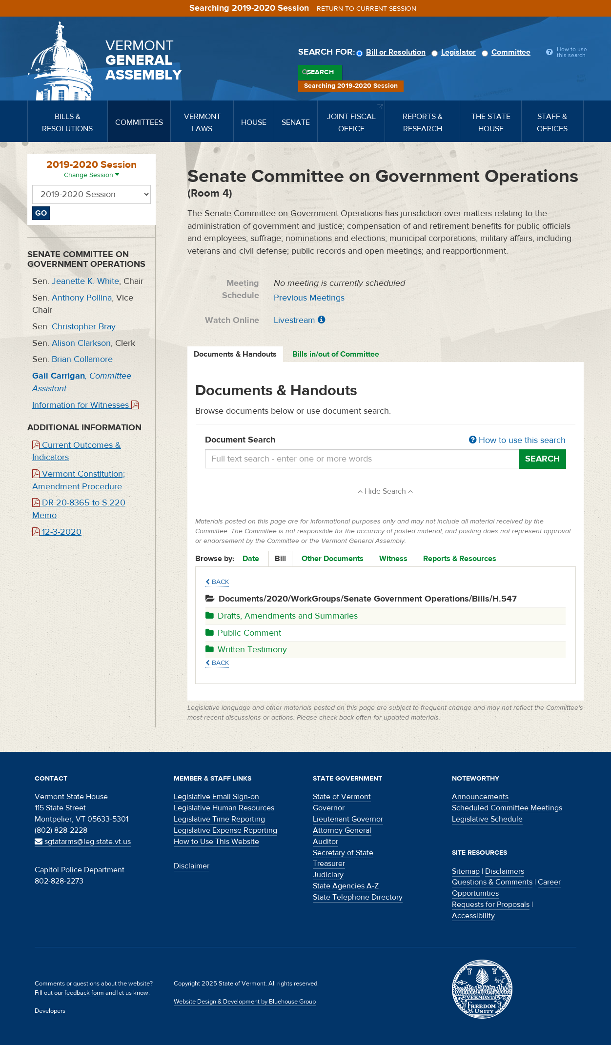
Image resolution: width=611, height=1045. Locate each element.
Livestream (294, 320)
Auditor (325, 841)
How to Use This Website (216, 841)
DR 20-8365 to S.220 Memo (78, 509)
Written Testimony (246, 649)
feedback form (84, 993)
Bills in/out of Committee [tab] (335, 354)
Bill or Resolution (392, 52)
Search (320, 72)
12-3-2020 (56, 532)
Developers (50, 1011)
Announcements (480, 797)
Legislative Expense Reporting (225, 830)
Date (251, 558)
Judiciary (328, 875)
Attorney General (342, 830)
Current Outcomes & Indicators (76, 451)
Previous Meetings (309, 297)
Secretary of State (343, 853)
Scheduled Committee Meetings (507, 808)
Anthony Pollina (82, 297)
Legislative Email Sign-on (216, 797)
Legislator (455, 52)
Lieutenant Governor (348, 819)
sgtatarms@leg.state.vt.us (83, 841)
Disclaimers (504, 871)
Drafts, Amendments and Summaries (281, 616)
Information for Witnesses (85, 405)
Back (217, 582)
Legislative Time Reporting (219, 819)
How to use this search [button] (517, 440)
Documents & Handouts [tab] (235, 354)
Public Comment (243, 633)
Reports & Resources (459, 558)
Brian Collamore (82, 359)
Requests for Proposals (491, 904)
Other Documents (333, 558)
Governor (329, 808)
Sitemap (466, 871)
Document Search (386, 440)
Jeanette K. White (85, 281)
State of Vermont (342, 797)
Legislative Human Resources (224, 808)
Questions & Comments (492, 882)
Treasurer (329, 863)
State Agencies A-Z (346, 886)
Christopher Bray (84, 326)
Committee (507, 52)
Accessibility (473, 916)
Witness (393, 558)
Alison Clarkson (81, 343)
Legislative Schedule (487, 819)
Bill (280, 558)
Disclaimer (191, 866)
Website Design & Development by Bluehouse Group (245, 1001)
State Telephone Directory (358, 897)
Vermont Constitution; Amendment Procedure (78, 480)
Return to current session (366, 8)
